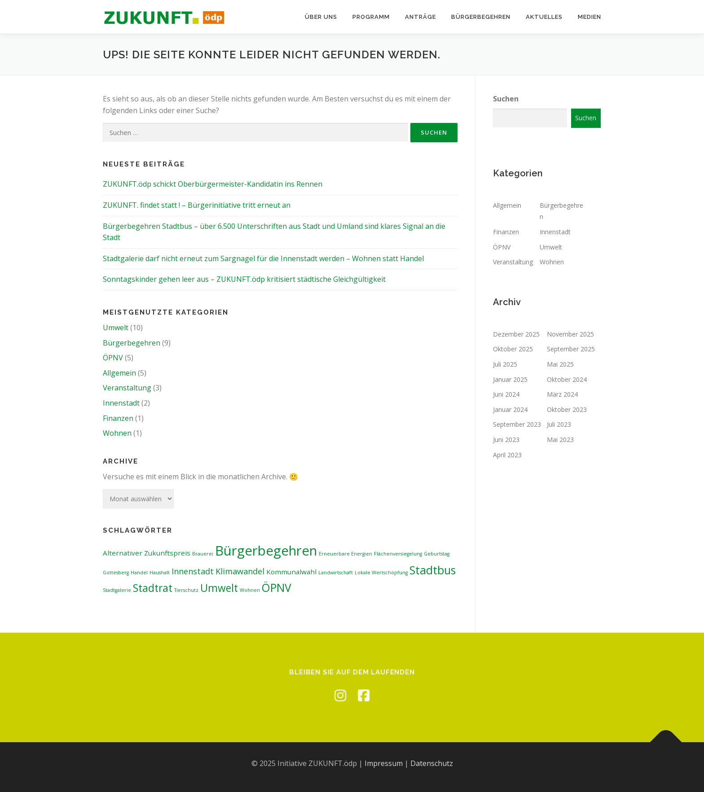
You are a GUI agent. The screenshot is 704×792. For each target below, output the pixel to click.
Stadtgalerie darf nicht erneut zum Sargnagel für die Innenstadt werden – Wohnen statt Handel (263, 258)
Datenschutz (431, 763)
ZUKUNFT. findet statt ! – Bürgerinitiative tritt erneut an (196, 205)
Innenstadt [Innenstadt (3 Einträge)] (193, 571)
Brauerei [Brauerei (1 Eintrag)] (202, 554)
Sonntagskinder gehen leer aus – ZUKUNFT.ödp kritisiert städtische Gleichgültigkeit (244, 279)
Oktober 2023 (567, 409)
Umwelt (115, 328)
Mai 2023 (560, 439)
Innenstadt (121, 403)
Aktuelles (544, 16)
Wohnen (117, 433)
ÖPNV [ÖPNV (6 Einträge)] (276, 587)
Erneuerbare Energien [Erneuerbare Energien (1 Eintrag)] (345, 554)
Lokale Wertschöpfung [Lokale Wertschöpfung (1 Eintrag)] (381, 572)
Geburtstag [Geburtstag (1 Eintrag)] (436, 554)
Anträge (420, 16)
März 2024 (562, 394)
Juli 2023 (559, 424)
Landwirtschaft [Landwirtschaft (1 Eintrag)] (335, 572)
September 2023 (517, 424)
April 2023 (507, 455)
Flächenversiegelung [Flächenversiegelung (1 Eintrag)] (398, 554)
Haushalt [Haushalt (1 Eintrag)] (160, 572)
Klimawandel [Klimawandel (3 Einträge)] (240, 571)
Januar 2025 (510, 379)
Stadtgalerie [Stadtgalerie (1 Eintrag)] (117, 590)
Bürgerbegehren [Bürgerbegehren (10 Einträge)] (266, 551)
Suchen (506, 99)
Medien (589, 16)
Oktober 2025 (513, 349)
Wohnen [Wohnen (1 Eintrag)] (250, 590)
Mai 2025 (560, 364)
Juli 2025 (505, 364)
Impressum (384, 763)
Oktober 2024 (567, 379)
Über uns (321, 16)
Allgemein (119, 373)
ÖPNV (113, 358)
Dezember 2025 (516, 334)
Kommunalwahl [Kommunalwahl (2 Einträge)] (291, 571)
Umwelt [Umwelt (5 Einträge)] (219, 588)
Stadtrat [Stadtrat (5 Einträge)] (152, 588)
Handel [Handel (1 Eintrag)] (139, 572)
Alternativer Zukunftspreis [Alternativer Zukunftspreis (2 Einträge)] (146, 552)
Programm (371, 16)
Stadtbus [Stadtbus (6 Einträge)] (432, 570)
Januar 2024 (510, 409)
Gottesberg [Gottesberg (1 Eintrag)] (116, 572)
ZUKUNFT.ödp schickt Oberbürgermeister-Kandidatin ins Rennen (212, 184)
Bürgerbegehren (480, 16)
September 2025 (571, 349)
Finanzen (118, 418)
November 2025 (570, 334)
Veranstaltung (127, 388)
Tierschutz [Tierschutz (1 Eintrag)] (186, 590)
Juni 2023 (506, 439)
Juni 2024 (506, 394)
